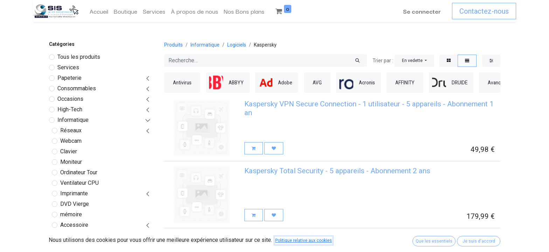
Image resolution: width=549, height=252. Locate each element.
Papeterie (69, 78)
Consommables (76, 88)
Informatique (73, 120)
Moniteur (71, 162)
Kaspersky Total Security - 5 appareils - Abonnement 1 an (335, 237)
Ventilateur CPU (79, 183)
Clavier (68, 151)
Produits (173, 45)
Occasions (70, 99)
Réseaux (71, 130)
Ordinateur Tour (78, 172)
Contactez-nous (484, 11)
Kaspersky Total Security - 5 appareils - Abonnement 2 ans (337, 171)
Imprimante (74, 193)
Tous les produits (78, 57)
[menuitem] (99, 11)
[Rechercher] (357, 60)
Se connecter (422, 11)
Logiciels (71, 235)
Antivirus (73, 246)
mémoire (71, 214)
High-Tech (69, 109)
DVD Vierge (74, 204)
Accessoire (74, 225)
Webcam (71, 141)
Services (68, 67)
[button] (414, 61)
